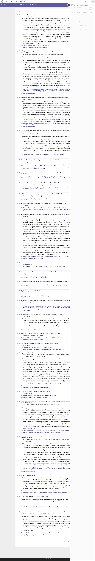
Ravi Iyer (39, 133)
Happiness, (29, 276)
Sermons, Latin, (57, 337)
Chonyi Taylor (26, 162)
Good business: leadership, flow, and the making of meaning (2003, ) (38, 271)
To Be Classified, (26, 296)
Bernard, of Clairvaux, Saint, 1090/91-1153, (31, 337)
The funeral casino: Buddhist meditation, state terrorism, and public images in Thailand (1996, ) (45, 214)
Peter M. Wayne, (26, 439)
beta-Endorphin (58, 91)
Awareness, (29, 347)
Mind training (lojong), (50, 176)
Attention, (25, 347)
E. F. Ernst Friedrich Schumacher (30, 293)
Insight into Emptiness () (28, 475)
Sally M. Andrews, (49, 439)
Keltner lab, (50, 154)
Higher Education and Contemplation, (61, 506)
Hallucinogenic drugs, (55, 306)
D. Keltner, (45, 513)
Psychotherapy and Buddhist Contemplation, (43, 167)
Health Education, (69, 89)
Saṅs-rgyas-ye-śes (47, 185)
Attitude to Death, (31, 532)
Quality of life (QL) (26, 386)
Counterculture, (48, 306)
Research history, (35, 307)
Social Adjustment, (43, 534)
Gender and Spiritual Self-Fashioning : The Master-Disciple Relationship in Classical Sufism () (46, 262)
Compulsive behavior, (36, 164)
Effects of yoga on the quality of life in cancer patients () (37, 14)
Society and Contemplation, (70, 309)
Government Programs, (27, 468)
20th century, (30, 306)
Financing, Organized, (63, 467)
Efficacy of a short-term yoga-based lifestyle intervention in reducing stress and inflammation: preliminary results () (47, 51)
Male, (50, 90)
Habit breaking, (44, 164)
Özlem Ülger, (26, 16)
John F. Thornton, (31, 335)
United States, (65, 307)
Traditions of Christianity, (28, 209)
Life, (43, 295)
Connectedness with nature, (28, 154)
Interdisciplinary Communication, (43, 468)
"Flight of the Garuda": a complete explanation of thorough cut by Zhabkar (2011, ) (41, 193)
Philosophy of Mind (46, 296)
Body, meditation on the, (28, 284)
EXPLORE (88, 1)
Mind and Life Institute (42, 505)
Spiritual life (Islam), (58, 266)
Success (56, 276)
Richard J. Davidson (27, 99)
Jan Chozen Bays (26, 345)
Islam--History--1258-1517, (37, 266)
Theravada (67, 256)
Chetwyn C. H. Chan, (34, 404)
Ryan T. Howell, (33, 133)
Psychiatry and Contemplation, (29, 167)
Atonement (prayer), (27, 187)
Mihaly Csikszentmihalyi (28, 274)
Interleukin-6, (42, 90)
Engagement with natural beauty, (41, 154)
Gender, (30, 266)
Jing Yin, (41, 404)
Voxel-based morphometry (67, 430)
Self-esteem (61, 154)
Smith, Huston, (43, 307)
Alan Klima (25, 216)
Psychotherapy (33, 124)
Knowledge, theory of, (37, 295)
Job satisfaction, (35, 276)
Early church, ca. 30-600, (39, 207)
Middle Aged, (58, 90)
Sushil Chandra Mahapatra (57, 54)
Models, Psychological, (61, 123)
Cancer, (24, 45)
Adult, (24, 89)
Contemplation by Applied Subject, (29, 47)
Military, (55, 256)
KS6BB (36, 328)
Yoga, (53, 91)
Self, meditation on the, (56, 490)
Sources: (4, 6)
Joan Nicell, (32, 185)
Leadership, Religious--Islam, (48, 266)
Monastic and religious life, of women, (55, 207)
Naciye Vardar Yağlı (33, 16)
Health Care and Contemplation (42, 47)
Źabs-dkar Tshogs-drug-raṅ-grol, (30, 196)
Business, (25, 276)
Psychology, (44, 276)
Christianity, (25, 207)
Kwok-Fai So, (54, 404)
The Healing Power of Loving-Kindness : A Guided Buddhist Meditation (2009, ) (41, 314)
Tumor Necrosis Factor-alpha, (46, 91)
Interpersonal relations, (53, 532)
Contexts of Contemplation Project (29, 93)
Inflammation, (36, 90)
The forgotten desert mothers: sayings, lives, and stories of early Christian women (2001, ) (43, 203)
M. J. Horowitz (51, 513)
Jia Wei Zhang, (26, 133)
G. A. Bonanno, (26, 513)
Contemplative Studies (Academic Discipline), (45, 506)
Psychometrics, (31, 534)
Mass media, (46, 256)
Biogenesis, (25, 395)
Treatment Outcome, (36, 91)
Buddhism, (25, 164)
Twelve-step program (69, 164)
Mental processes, (53, 123)
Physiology (54, 395)
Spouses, (49, 534)
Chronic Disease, (37, 89)
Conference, (25, 505)
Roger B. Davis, (41, 439)
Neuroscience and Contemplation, (42, 432)
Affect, (27, 532)
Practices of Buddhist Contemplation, (56, 177)
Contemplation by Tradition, (63, 165)
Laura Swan (25, 205)
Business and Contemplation (42, 277)
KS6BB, (49, 164)
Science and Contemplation (41, 397)
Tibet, (62, 176)
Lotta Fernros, (26, 356)
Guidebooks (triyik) (37, 329)
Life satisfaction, (56, 154)
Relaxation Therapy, (69, 90)
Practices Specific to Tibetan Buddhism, (30, 177)
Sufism (64, 266)
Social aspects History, (50, 307)
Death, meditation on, (32, 256)
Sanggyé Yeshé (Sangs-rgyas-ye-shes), (55, 187)
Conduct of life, (26, 295)
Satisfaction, (42, 45)
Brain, (29, 395)
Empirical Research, (37, 123)
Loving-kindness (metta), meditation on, (43, 430)
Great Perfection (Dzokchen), (33, 198)
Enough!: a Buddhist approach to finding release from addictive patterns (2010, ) (41, 160)
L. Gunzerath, (40, 513)
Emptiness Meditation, (52, 492)
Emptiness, (39, 490)
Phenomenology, (48, 395)
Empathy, (33, 430)
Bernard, (25, 335)
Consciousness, (44, 347)
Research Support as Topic (28, 469)
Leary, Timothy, (67, 306)
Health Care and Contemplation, (29, 168)
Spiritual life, (61, 164)
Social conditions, (58, 307)
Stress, (46, 45)
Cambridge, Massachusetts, (38, 306)
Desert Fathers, (31, 207)
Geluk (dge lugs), (42, 176)
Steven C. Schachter (27, 441)
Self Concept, (37, 534)
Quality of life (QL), (35, 45)
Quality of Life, (29, 45)
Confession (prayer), (40, 187)
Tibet (68, 490)
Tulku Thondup (26, 316)
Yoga (49, 45)
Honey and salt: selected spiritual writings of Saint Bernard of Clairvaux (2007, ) (41, 333)
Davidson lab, (26, 123)
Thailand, (62, 256)
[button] (93, 1)
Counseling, (43, 89)
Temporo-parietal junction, (56, 430)
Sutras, (35, 285)
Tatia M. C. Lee (60, 404)
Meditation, (53, 90)
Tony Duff (40, 196)
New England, (56, 468)
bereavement (59, 534)
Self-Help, (42, 165)
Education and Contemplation (28, 508)
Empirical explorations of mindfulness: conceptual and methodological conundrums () (44, 97)
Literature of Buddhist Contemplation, (44, 285)
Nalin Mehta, (41, 54)
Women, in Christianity (67, 207)
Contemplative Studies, (32, 505)
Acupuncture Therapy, (44, 467)
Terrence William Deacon (28, 393)
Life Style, (47, 90)
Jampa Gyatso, (26, 185)
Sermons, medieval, (64, 337)
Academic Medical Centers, (28, 467)
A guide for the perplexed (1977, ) (30, 291)
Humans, (25, 90)
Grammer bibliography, (53, 89)
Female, (47, 89)
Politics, (58, 256)
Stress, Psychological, (27, 91)
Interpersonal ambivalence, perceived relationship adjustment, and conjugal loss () (43, 511)
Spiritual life (44, 198)
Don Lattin (25, 304)
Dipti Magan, (34, 54)
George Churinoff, (40, 185)
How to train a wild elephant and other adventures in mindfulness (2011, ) (39, 343)
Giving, (42, 256)
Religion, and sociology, (27, 307)
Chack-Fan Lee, (47, 404)
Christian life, (43, 337)
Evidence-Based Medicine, (54, 467)
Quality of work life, (50, 276)
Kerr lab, (51, 468)
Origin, (43, 395)
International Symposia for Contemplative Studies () (36, 496)
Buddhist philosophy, (32, 490)
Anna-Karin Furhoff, (34, 356)
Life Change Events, (67, 532)
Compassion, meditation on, (33, 176)
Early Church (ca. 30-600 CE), (62, 209)
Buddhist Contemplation (40, 168)
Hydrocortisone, (30, 90)
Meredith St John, (57, 439)
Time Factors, (54, 534)
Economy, (38, 256)
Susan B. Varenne (39, 335)
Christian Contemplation (27, 210)
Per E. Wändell (42, 356)
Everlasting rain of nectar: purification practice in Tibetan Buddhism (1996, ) (40, 182)
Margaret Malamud (27, 264)
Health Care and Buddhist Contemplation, (61, 167)
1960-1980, (25, 306)
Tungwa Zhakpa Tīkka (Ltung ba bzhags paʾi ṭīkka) (33, 188)
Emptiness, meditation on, (46, 490)
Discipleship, (25, 266)
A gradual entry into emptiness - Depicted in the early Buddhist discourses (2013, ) (44, 281)
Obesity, (63, 90)
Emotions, (31, 123)
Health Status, (41, 532)
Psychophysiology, (26, 124)
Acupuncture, (36, 467)
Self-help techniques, (55, 164)
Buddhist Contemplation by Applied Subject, (31, 165)
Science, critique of (47, 295)
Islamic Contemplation (27, 268)
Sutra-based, (58, 176)
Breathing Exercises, (30, 89)
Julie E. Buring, (34, 439)
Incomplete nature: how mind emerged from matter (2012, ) (36, 391)
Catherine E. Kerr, (65, 439)
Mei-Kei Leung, (26, 404)
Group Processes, (62, 89)
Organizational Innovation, (64, 468)
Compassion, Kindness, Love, (28, 329)
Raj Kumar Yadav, (27, 54)
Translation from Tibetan (68, 176)
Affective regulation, (27, 430)
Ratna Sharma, (47, 54)
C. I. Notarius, (33, 513)
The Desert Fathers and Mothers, (50, 209)
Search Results (9, 6)
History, (46, 207)
